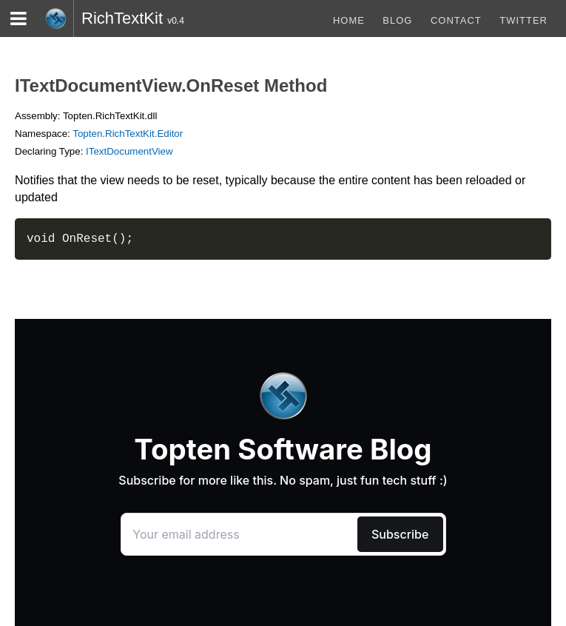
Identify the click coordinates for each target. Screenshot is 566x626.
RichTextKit (122, 18)
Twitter (523, 20)
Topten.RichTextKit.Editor (128, 133)
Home (349, 20)
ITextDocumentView (129, 151)
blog (397, 20)
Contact (456, 20)
